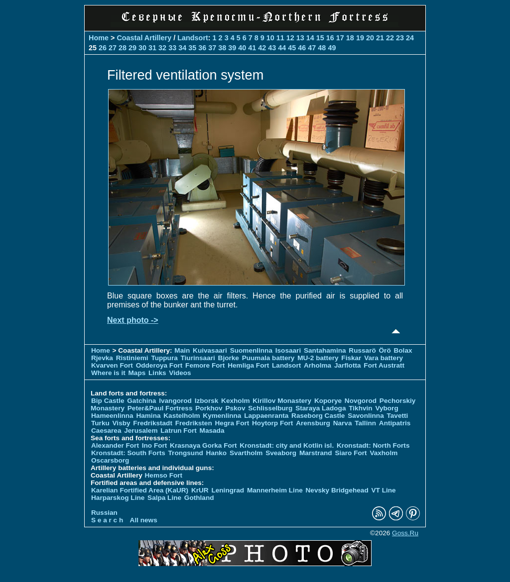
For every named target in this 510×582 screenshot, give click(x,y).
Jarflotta (347, 365)
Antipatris (394, 423)
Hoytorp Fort (272, 423)
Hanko (216, 453)
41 (252, 48)
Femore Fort (205, 365)
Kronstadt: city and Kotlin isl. (287, 445)
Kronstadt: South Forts (128, 453)
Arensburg (313, 423)
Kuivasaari (210, 350)
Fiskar (351, 358)
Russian (104, 512)
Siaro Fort (351, 453)
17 (340, 38)
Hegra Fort (232, 423)
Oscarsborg (110, 460)
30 (142, 48)
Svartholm (246, 453)
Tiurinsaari (198, 358)
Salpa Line (164, 497)
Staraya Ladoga (320, 408)
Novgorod (361, 400)
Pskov (235, 408)
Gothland (199, 497)
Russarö (362, 350)
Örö (385, 350)
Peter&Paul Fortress (160, 408)
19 (360, 38)
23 (400, 38)
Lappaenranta (266, 415)
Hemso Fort (164, 475)
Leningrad (227, 490)
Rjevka (102, 358)
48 (322, 48)
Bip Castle (107, 400)
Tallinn (365, 423)
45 (292, 48)
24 (410, 38)
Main (182, 350)
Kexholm (235, 400)
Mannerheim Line (275, 490)
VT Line (384, 490)
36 (202, 48)
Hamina (148, 415)
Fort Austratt (384, 365)
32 (162, 48)
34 (182, 48)
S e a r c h (107, 520)
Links (157, 373)
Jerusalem (140, 430)
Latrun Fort (178, 430)
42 (262, 48)
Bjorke (228, 358)
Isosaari (288, 350)
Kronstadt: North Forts (373, 445)
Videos (180, 373)
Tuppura (164, 358)
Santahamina (325, 350)
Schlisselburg (270, 408)
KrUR (200, 490)
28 (123, 48)
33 (172, 48)
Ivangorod (175, 400)
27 (113, 48)
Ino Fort (154, 445)
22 (390, 38)
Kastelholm (181, 415)
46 (302, 48)
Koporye (328, 400)
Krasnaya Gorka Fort (203, 445)
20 (370, 38)
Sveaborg (280, 453)
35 (192, 48)
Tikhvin (360, 408)
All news (143, 520)
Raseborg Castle (318, 415)
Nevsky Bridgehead (337, 490)
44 (282, 48)
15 (320, 38)
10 (270, 38)
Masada (212, 430)
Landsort (192, 38)
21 (380, 38)
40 (242, 48)
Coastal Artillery (144, 38)
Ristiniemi (132, 358)
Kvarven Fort (112, 365)
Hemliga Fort (248, 365)
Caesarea (106, 430)
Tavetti (397, 415)
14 (310, 38)
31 (152, 48)
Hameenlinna (112, 415)
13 (300, 38)
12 (290, 38)
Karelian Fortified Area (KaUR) (139, 490)
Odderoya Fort (159, 365)
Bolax (402, 350)
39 (232, 48)
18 (350, 38)
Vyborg (386, 408)
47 (312, 48)
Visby (121, 423)
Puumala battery (268, 358)
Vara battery (383, 358)
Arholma (317, 365)
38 (222, 48)
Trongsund (185, 453)
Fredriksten (193, 423)
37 (212, 48)
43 (272, 48)
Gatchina (141, 400)
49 (332, 48)
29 (132, 48)
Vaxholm (383, 453)
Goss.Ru (405, 533)
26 (103, 48)
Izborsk (207, 400)
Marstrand (315, 453)
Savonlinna (366, 415)
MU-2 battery (317, 358)
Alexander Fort (115, 445)
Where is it (108, 373)
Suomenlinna (251, 350)
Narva (342, 423)
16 (330, 38)
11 (280, 38)
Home (99, 38)
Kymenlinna (222, 415)
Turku (100, 423)
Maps (137, 373)
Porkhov (208, 408)
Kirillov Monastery (282, 400)
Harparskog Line (117, 497)
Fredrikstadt (152, 423)
